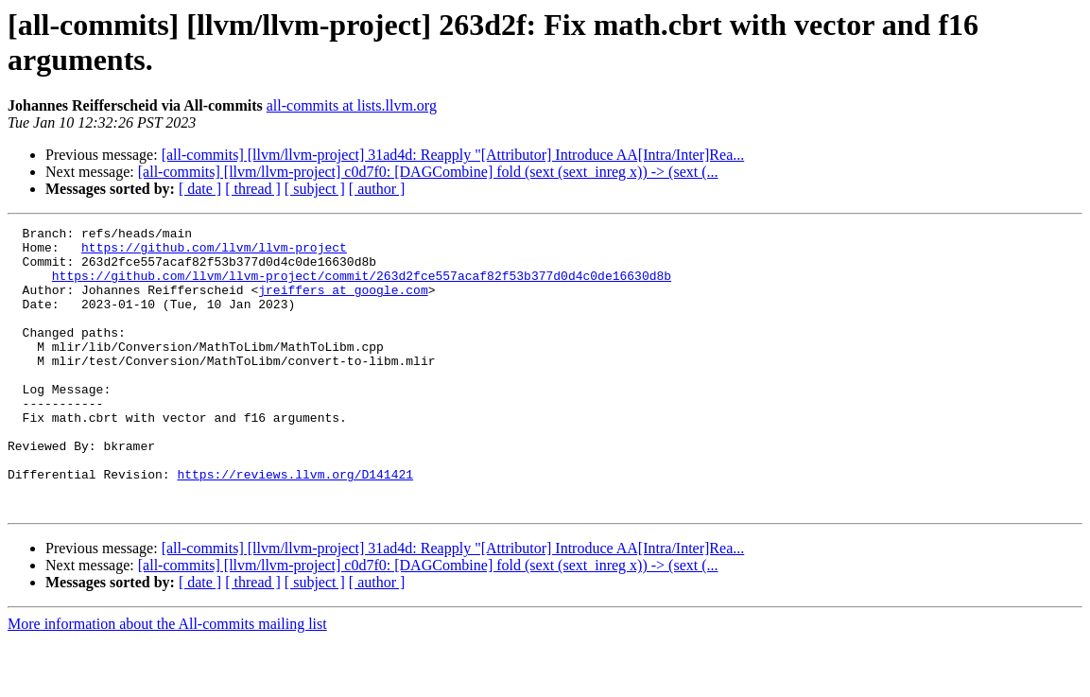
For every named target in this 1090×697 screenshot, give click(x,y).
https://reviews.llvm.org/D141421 (295, 524)
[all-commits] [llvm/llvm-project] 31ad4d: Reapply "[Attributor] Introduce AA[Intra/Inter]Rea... (453, 155)
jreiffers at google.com (342, 303)
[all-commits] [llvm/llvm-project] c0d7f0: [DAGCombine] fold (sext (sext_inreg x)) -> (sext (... (428, 172)
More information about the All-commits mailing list (167, 680)
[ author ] (377, 189)
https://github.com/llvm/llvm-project (214, 252)
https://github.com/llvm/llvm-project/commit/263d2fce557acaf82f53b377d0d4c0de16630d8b (361, 286)
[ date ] (200, 189)
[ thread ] (253, 189)
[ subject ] (315, 189)
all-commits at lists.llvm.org (352, 105)
